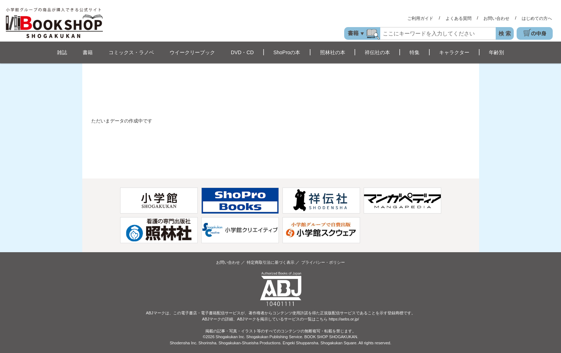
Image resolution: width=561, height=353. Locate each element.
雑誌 (62, 52)
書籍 (88, 52)
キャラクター (454, 52)
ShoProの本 (287, 52)
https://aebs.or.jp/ (344, 319)
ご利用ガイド (420, 18)
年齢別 (496, 52)
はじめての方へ (537, 18)
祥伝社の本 (377, 52)
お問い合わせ (496, 18)
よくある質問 (459, 18)
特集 (414, 52)
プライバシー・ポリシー (323, 262)
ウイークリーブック (192, 52)
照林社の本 (332, 52)
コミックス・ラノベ (131, 52)
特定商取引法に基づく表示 (270, 262)
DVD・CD (242, 52)
